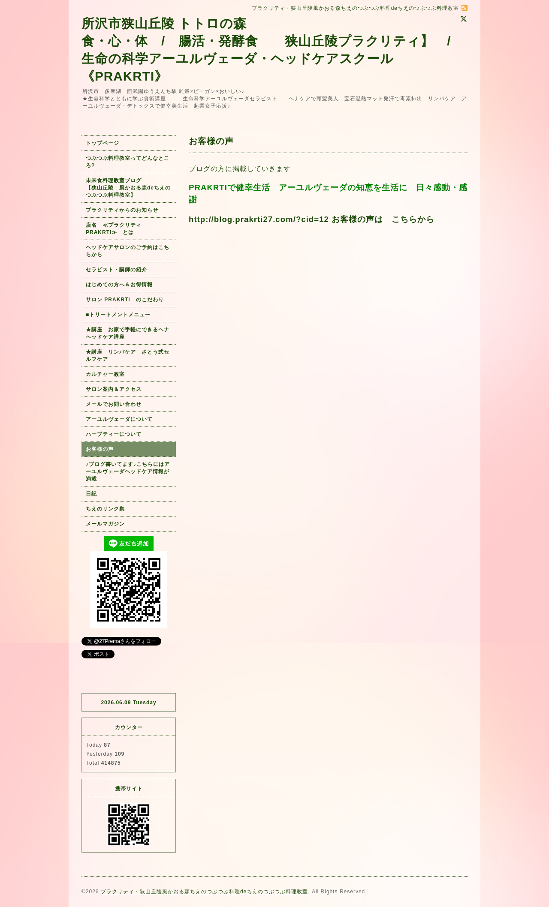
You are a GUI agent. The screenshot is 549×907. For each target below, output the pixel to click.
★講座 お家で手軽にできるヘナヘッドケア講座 (127, 333)
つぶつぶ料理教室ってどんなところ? (127, 161)
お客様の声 (100, 449)
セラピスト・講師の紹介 (116, 270)
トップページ (102, 143)
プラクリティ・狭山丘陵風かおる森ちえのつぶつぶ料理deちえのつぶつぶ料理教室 (204, 892)
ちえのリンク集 (105, 509)
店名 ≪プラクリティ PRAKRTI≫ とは (116, 228)
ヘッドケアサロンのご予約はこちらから (127, 251)
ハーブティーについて (114, 434)
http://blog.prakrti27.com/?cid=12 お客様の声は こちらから (311, 219)
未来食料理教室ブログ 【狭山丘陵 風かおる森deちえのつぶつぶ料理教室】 (128, 187)
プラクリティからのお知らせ (122, 210)
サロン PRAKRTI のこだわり (125, 300)
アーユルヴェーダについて (119, 419)
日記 (91, 494)
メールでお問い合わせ (116, 404)
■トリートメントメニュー (118, 315)
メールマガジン (105, 524)
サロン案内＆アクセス (114, 389)
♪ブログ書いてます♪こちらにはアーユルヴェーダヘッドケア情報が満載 (128, 471)
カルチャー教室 (105, 374)
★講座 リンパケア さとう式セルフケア (127, 355)
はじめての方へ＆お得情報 (119, 285)
